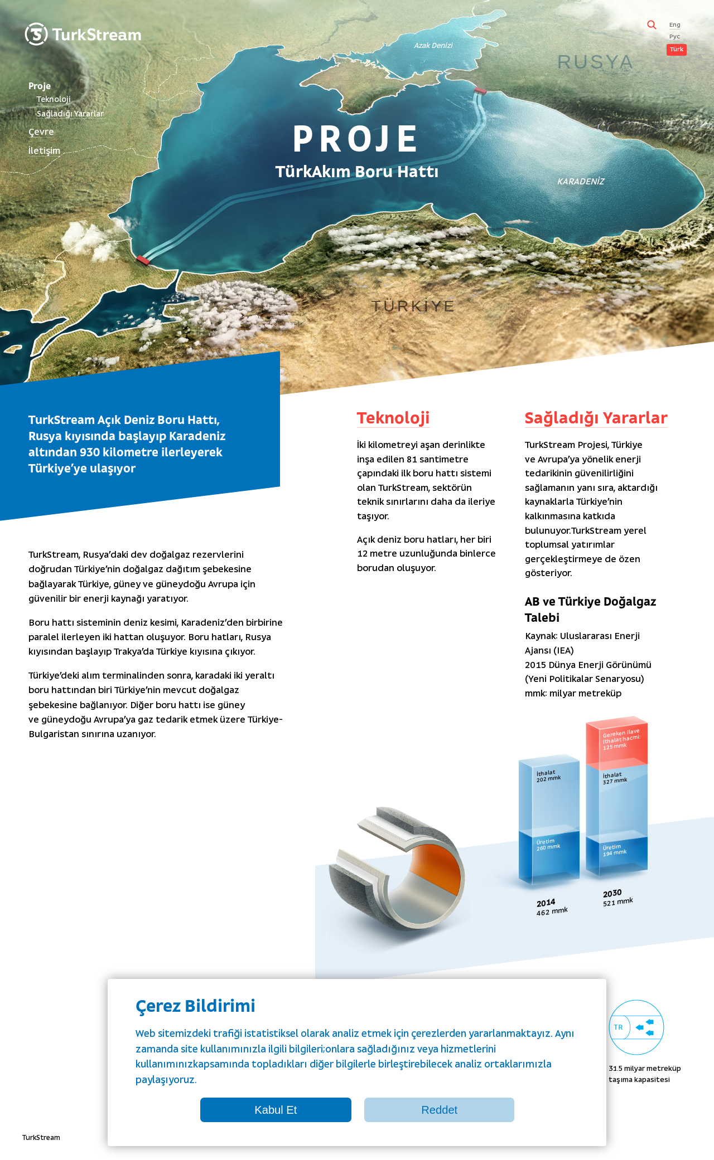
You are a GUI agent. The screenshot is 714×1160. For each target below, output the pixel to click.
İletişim (44, 151)
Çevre (41, 132)
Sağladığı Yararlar (70, 114)
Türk (676, 50)
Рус (674, 37)
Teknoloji (54, 100)
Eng (675, 25)
